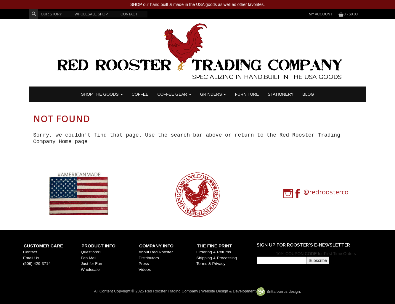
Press (144, 263)
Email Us (31, 258)
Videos (145, 269)
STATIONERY (280, 94)
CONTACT (129, 14)
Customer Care (43, 245)
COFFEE (140, 94)
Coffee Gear (174, 94)
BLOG (308, 94)
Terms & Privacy (210, 263)
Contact (30, 252)
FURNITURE (247, 94)
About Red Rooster (156, 252)
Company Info (156, 245)
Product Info (98, 245)
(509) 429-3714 (37, 263)
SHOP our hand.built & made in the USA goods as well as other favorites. (197, 4)
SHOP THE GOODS (102, 94)
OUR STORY (51, 14)
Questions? (91, 252)
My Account (321, 14)
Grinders (213, 94)
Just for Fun (91, 263)
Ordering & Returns (213, 252)
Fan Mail (88, 258)
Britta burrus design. (278, 291)
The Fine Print (214, 245)
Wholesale (90, 269)
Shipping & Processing (216, 258)
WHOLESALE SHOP (91, 14)
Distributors (149, 258)
